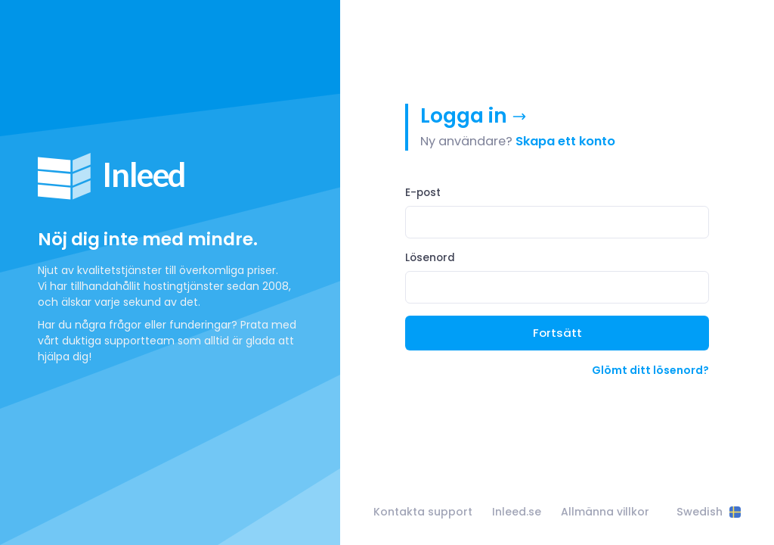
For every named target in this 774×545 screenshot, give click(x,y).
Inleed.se (516, 511)
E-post (423, 192)
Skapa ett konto (565, 141)
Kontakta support (422, 511)
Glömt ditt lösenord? (650, 370)
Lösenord (430, 258)
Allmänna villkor (605, 511)
